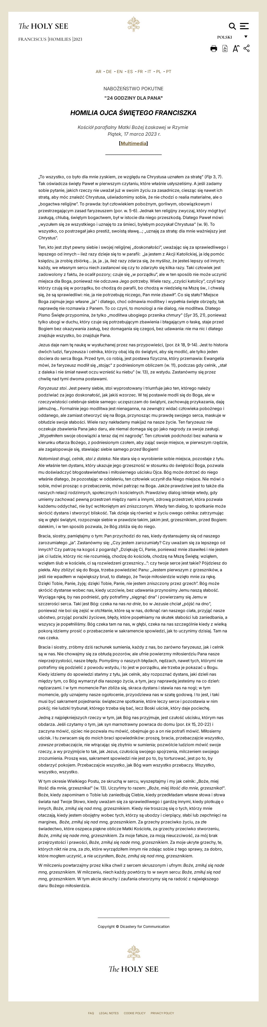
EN (120, 71)
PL (158, 71)
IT (149, 71)
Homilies (60, 39)
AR (98, 71)
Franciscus (32, 39)
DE (109, 71)
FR (140, 71)
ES (130, 71)
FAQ (91, 1013)
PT (168, 71)
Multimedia (133, 143)
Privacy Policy (162, 1013)
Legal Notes (109, 1013)
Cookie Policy (134, 1013)
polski (229, 38)
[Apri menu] (244, 26)
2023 (78, 39)
